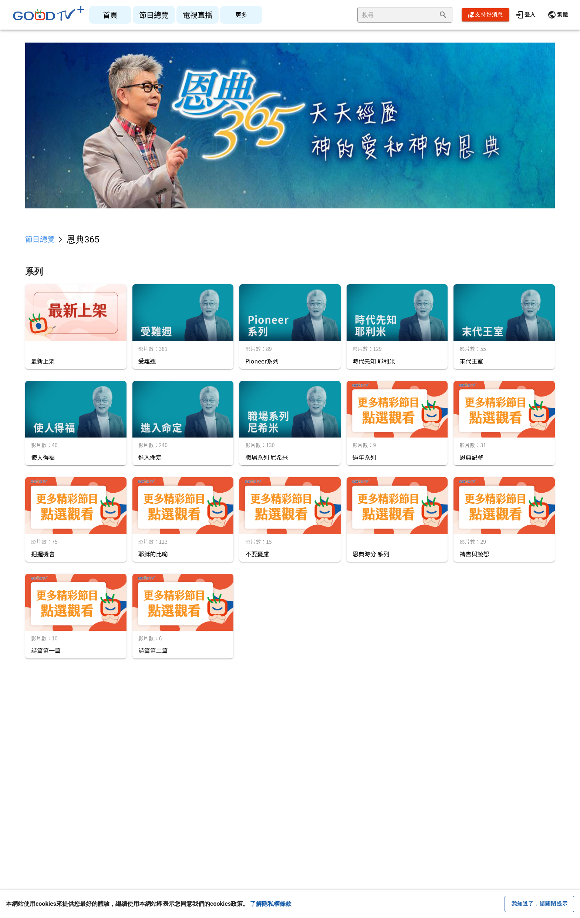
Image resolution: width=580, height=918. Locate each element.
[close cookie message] (539, 904)
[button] (558, 14)
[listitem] (110, 15)
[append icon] (443, 14)
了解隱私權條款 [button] (270, 903)
